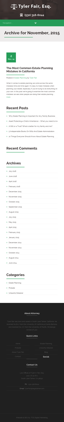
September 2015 (15, 207)
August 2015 (13, 212)
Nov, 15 (11, 57)
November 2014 (15, 248)
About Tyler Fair (18, 352)
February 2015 (14, 232)
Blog (46, 352)
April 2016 (12, 181)
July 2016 (12, 171)
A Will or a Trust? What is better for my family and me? (30, 126)
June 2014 (13, 263)
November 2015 (15, 197)
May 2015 (12, 222)
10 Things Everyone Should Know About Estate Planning (31, 136)
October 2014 (14, 253)
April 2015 (12, 227)
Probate (12, 288)
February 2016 (14, 186)
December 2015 (15, 192)
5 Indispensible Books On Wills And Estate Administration (31, 131)
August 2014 (13, 258)
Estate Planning (20, 78)
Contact (18, 356)
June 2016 (13, 176)
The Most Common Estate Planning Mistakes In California (29, 69)
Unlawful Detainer (16, 293)
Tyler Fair (33, 78)
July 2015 (12, 217)
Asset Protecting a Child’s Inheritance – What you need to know (34, 121)
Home (18, 344)
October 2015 (14, 202)
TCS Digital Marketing (39, 418)
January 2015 (14, 237)
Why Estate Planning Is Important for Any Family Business (32, 116)
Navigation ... (8, 23)
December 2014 (15, 243)
